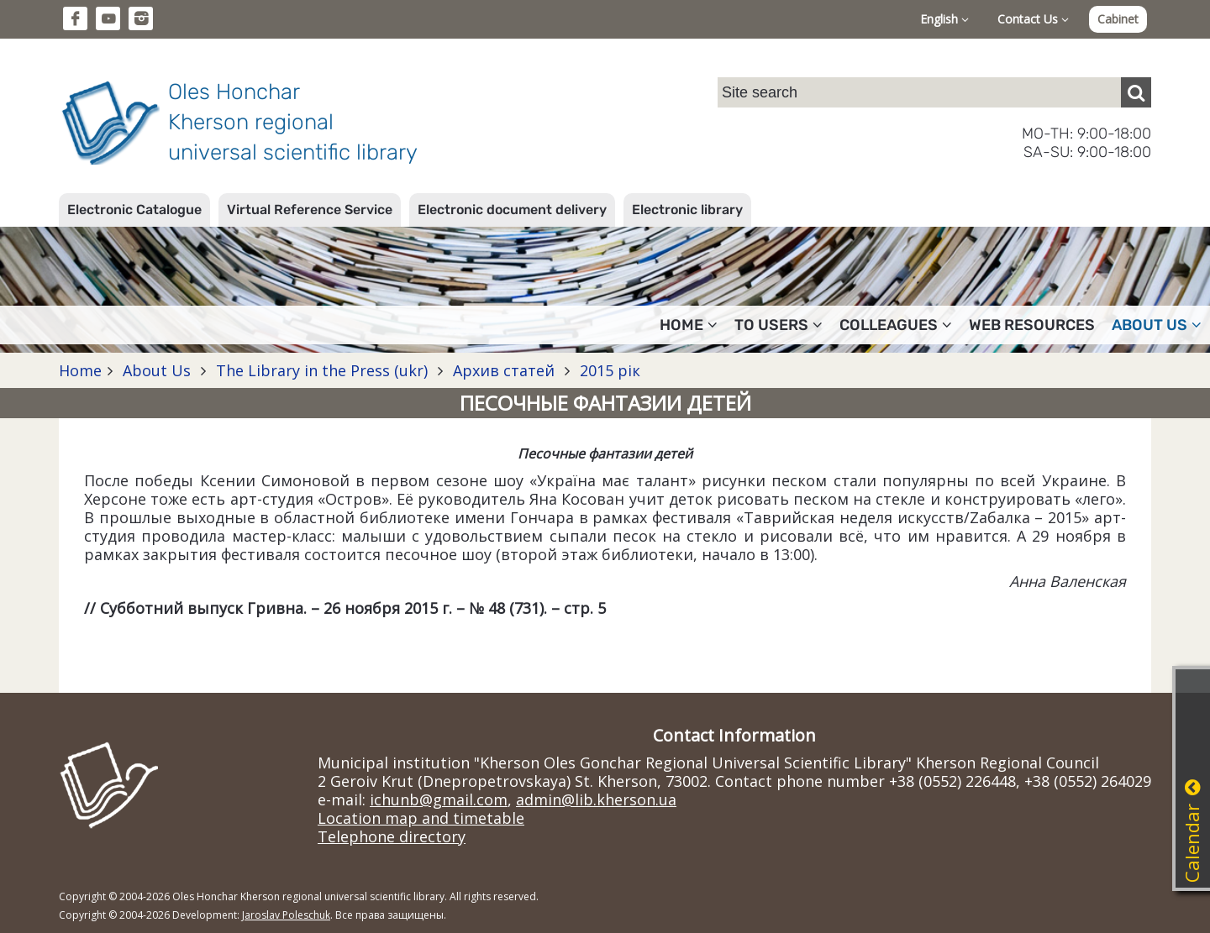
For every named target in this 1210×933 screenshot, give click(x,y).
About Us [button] (1157, 325)
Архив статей (504, 370)
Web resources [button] (1032, 325)
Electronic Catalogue (134, 210)
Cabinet (1118, 19)
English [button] (944, 19)
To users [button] (778, 325)
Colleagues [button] (895, 325)
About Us (156, 370)
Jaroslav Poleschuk (286, 915)
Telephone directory (392, 836)
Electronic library (687, 210)
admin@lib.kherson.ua (596, 799)
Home (80, 370)
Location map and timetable (421, 818)
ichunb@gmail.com (439, 799)
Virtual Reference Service (309, 210)
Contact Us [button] (1033, 19)
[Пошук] (1136, 92)
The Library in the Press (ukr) (322, 370)
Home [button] (689, 325)
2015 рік (608, 370)
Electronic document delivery (512, 210)
